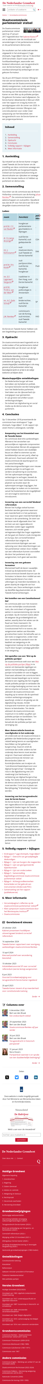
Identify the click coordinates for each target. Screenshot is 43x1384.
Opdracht (12, 140)
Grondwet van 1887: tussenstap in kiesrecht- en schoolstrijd (20, 1305)
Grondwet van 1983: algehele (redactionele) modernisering (19, 1294)
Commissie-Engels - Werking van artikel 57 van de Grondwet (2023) (21, 1363)
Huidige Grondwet (13, 1171)
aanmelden (21, 1140)
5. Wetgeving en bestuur (11, 1194)
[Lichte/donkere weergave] (39, 9)
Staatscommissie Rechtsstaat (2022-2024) (18, 1367)
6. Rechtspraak (8, 1197)
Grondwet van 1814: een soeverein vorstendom (20, 1324)
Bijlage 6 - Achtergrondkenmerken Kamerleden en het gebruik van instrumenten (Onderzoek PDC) (18, 884)
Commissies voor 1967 (10, 1351)
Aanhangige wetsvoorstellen (13, 1215)
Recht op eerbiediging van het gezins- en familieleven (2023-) (18, 1229)
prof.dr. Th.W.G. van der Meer (9, 290)
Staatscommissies (12, 914)
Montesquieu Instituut (24, 5)
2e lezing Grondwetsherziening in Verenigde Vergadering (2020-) (19, 1246)
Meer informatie (15, 148)
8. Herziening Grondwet (11, 1205)
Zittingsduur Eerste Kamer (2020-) (15, 1241)
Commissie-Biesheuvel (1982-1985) (15, 1344)
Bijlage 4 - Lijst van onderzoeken (18, 870)
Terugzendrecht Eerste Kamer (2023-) (16, 1224)
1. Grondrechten (8, 1179)
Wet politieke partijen (10, 1279)
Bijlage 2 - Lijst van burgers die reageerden (22, 862)
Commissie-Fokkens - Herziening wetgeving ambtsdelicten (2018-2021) (18, 1372)
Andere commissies (14, 1357)
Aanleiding (12, 135)
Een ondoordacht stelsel (20, 1016)
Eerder (34, 996)
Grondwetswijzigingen (16, 1211)
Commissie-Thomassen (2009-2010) (15, 1340)
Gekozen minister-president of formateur (18, 1272)
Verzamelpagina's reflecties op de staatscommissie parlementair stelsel (20, 904)
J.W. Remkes (9, 316)
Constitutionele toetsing (11, 1261)
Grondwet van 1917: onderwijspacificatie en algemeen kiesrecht (19, 1300)
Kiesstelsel (6, 1264)
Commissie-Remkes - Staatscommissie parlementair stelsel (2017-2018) (17, 1336)
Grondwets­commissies (18, 15)
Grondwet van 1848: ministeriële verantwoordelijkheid (14, 1311)
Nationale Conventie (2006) (12, 1377)
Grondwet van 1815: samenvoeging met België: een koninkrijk (20, 1320)
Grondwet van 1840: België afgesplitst (16, 1315)
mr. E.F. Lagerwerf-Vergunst (8, 279)
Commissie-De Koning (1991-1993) (15, 1380)
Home (4, 15)
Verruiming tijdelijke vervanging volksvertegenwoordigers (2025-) (14, 1220)
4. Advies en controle (10, 1190)
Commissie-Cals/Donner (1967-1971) (16, 1348)
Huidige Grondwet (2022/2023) (14, 1289)
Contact (20, 1158)
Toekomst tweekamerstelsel (13, 1275)
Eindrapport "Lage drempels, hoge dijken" (22, 854)
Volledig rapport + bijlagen (19, 146)
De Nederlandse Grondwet (19, 3)
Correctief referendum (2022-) (13, 1234)
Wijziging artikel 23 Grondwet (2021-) (16, 1237)
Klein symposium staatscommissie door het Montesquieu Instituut (21, 910)
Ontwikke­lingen (12, 1256)
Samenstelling (14, 137)
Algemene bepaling (9, 1175)
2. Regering (6, 1183)
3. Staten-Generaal (9, 1186)
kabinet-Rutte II (29, 36)
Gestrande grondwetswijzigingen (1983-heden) (20, 1250)
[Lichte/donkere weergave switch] (39, 10)
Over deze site (7, 1158)
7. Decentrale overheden (11, 1201)
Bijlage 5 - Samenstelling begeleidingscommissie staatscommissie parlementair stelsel (21, 876)
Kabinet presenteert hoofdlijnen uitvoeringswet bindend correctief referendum (17, 933)
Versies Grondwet (13, 1285)
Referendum (7, 1268)
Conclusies (12, 143)
